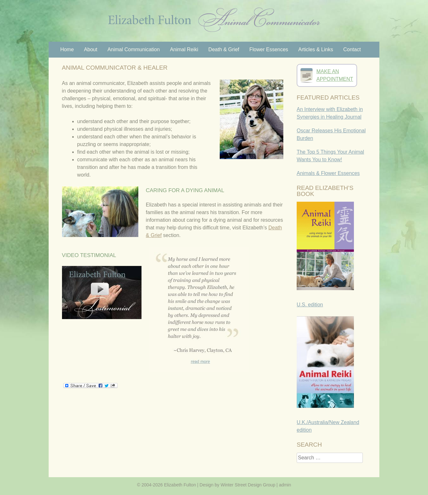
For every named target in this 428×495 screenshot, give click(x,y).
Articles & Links (315, 49)
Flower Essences (268, 49)
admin (285, 484)
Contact (352, 49)
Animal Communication (133, 49)
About (90, 49)
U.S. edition (310, 304)
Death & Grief (223, 49)
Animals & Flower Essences (328, 173)
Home (67, 49)
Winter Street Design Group (248, 484)
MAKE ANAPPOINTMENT (334, 75)
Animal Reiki (184, 49)
